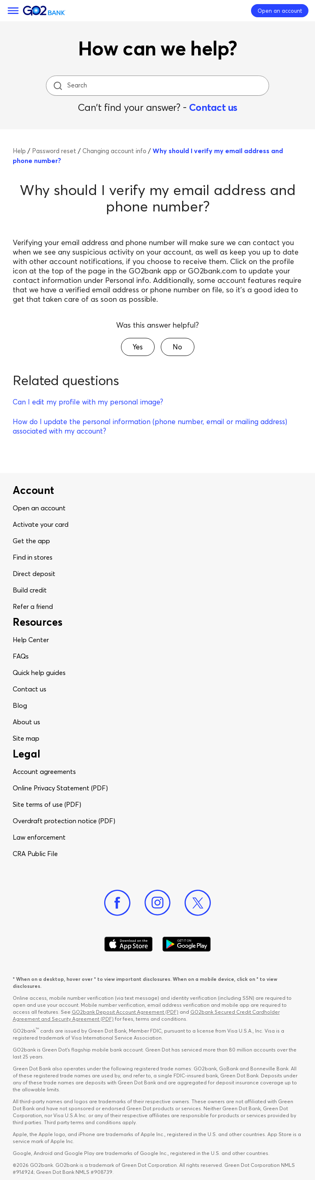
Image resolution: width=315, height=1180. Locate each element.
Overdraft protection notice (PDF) (64, 821)
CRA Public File (35, 853)
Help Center (31, 640)
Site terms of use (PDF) (47, 804)
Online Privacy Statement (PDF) (60, 788)
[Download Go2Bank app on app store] (128, 944)
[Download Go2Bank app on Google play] (186, 944)
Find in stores (32, 557)
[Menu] (13, 10)
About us (26, 722)
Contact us (213, 107)
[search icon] (57, 85)
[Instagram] (157, 903)
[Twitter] (198, 903)
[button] (138, 347)
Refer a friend (33, 606)
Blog (20, 705)
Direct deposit (34, 573)
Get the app (31, 541)
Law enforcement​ (39, 837)
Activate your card (40, 524)
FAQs (21, 656)
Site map (26, 738)
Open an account (39, 508)
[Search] (158, 85)
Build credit (30, 590)
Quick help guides (39, 672)
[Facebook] (117, 903)
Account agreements (44, 771)
